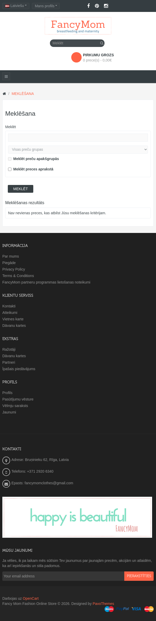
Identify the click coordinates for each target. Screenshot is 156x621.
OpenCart (31, 598)
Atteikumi (9, 312)
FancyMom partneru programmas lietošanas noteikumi (46, 282)
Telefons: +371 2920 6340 (32, 471)
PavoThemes (103, 604)
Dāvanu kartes (14, 325)
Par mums (10, 256)
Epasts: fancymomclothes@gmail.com (42, 483)
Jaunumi (9, 412)
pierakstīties (139, 576)
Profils (7, 393)
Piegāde (9, 263)
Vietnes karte (12, 319)
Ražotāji (9, 349)
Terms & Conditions (18, 276)
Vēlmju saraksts (15, 406)
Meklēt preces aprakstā (30, 169)
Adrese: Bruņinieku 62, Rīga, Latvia (40, 460)
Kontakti (9, 306)
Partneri (8, 362)
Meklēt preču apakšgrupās (33, 159)
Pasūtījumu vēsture (18, 399)
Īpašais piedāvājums (18, 369)
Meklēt (10, 127)
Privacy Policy (13, 269)
